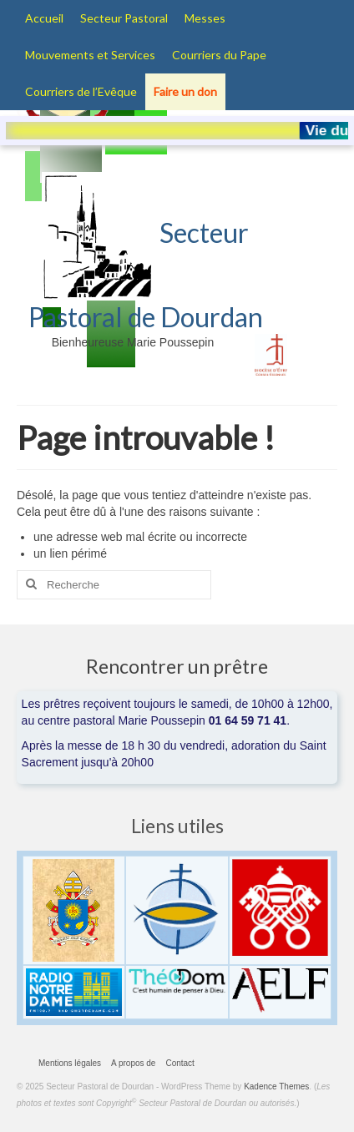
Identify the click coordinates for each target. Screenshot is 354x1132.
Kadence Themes (276, 1086)
